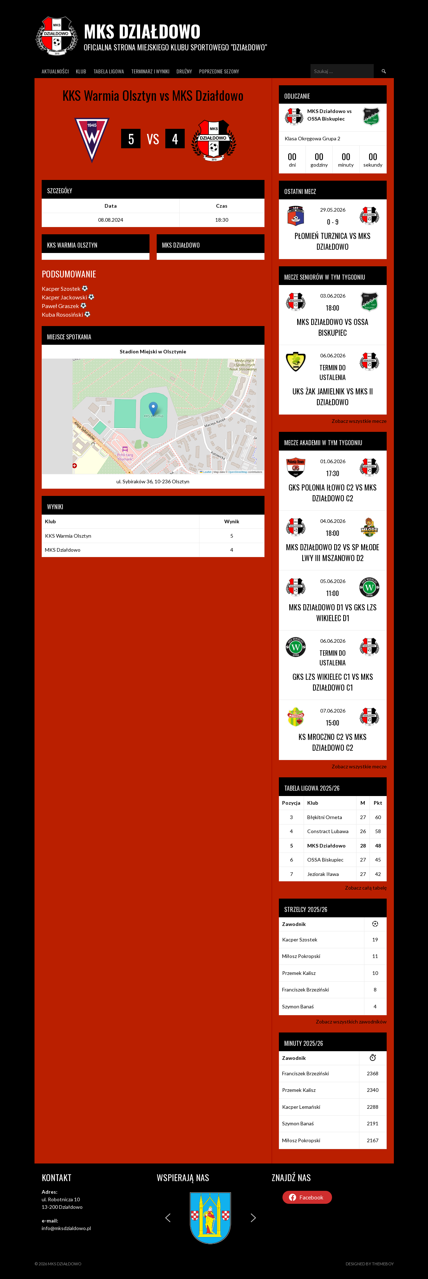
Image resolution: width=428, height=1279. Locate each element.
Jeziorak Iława (323, 874)
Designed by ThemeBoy (370, 1263)
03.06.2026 (332, 296)
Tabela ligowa (108, 71)
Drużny (184, 71)
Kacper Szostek (299, 939)
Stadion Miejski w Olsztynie (153, 351)
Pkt (378, 803)
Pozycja (291, 803)
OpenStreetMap (237, 472)
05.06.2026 (332, 581)
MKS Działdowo (142, 31)
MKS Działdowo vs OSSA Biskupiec (332, 327)
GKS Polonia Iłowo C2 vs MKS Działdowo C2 (333, 492)
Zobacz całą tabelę (366, 888)
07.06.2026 (332, 711)
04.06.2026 (332, 521)
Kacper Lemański (301, 1107)
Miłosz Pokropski (301, 956)
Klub (81, 71)
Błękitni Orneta (324, 817)
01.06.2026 (332, 461)
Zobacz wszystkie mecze (359, 421)
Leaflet (205, 472)
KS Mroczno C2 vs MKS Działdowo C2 (333, 742)
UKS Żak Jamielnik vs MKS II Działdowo (333, 396)
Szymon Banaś (298, 1006)
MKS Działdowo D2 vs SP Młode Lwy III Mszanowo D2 (332, 552)
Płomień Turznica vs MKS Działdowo (333, 241)
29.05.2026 (332, 210)
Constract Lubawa (328, 831)
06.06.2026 (332, 355)
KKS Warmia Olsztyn (68, 536)
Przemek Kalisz (299, 973)
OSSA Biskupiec (325, 860)
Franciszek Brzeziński (305, 989)
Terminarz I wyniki (150, 71)
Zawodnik (294, 924)
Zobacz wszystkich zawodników (351, 1021)
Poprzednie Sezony (219, 71)
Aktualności (55, 71)
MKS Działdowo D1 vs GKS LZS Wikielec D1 (333, 612)
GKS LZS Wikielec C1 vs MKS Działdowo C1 (333, 682)
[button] (153, 409)
